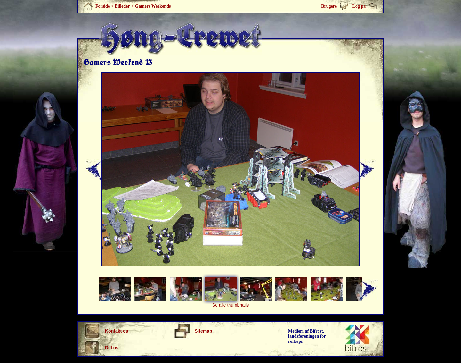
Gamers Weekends (153, 6)
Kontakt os (106, 331)
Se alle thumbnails (230, 305)
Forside (102, 6)
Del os (101, 348)
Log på (359, 6)
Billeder (122, 6)
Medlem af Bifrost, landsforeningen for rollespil (307, 336)
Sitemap (193, 331)
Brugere (329, 6)
